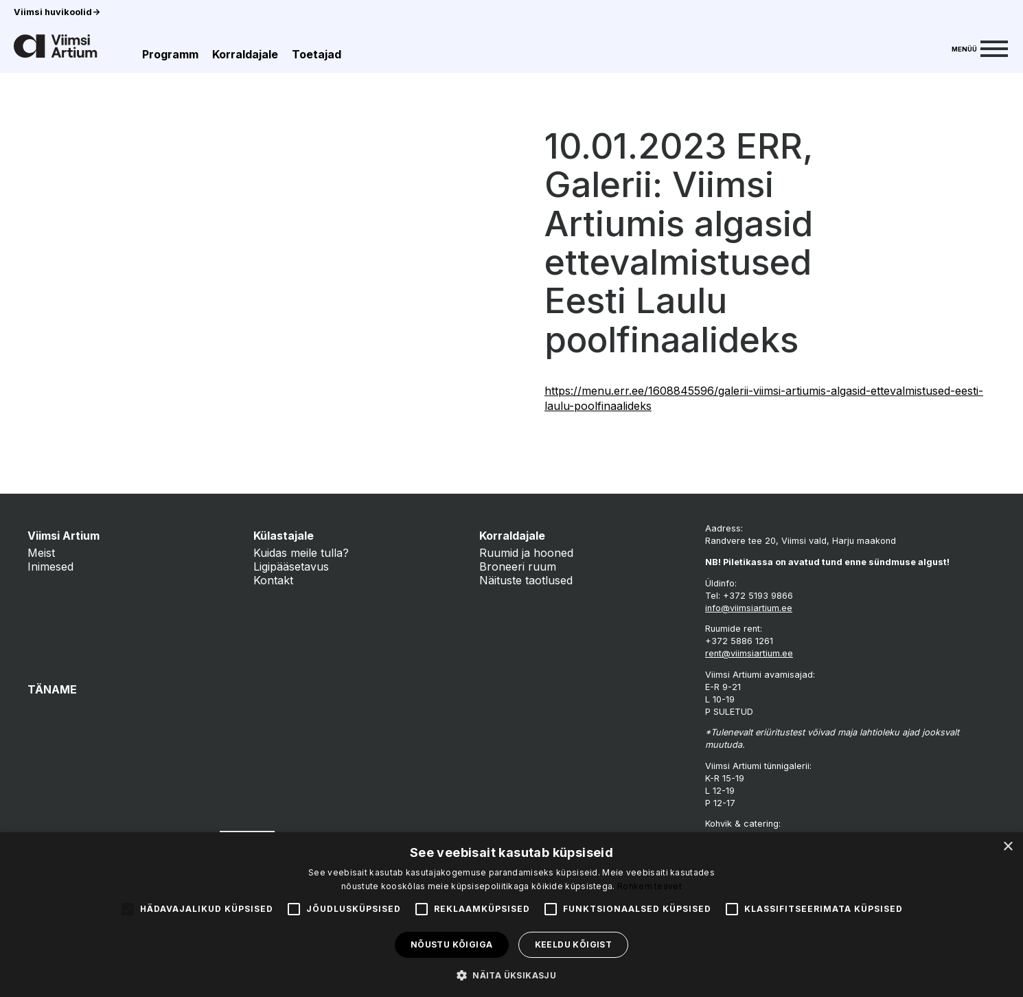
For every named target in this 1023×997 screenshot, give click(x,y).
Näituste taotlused (526, 580)
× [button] (1007, 847)
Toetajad (316, 54)
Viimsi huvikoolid (57, 12)
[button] (511, 974)
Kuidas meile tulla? (301, 553)
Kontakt (273, 580)
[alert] (511, 914)
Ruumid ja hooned (526, 553)
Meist (41, 553)
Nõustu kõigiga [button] (452, 944)
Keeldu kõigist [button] (573, 944)
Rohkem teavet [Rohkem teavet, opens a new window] (649, 886)
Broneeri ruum (517, 566)
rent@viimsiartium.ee (749, 653)
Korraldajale (245, 54)
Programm (170, 54)
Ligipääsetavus (291, 566)
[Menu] (979, 47)
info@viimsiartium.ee (748, 608)
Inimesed (50, 566)
